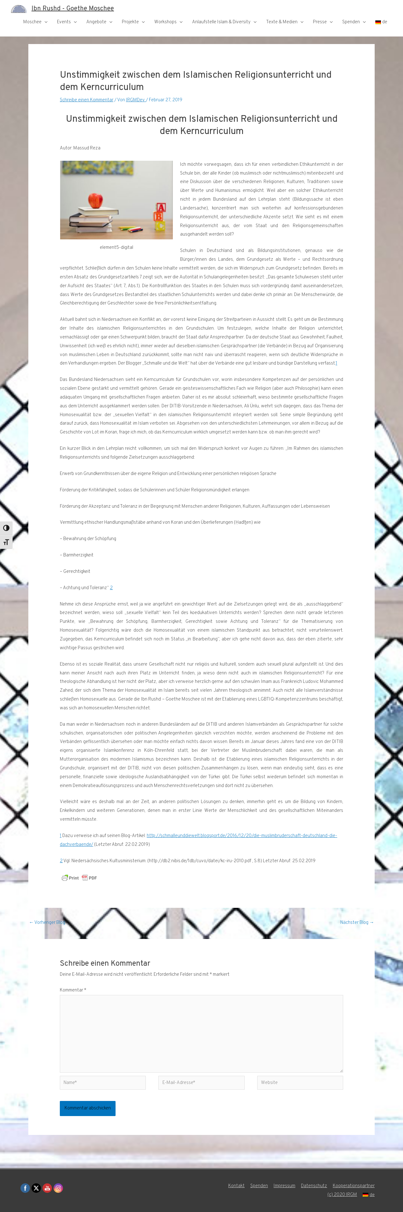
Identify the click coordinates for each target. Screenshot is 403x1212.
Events (64, 22)
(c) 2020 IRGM (342, 1195)
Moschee (32, 22)
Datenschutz (314, 1186)
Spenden (351, 22)
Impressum (284, 1186)
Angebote (96, 22)
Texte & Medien (282, 22)
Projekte (130, 22)
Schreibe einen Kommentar (86, 100)
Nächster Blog (357, 923)
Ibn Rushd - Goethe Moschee (72, 9)
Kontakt (236, 1186)
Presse (320, 22)
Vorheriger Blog (47, 923)
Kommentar (73, 990)
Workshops (165, 22)
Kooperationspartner (354, 1186)
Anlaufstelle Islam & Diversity (221, 22)
